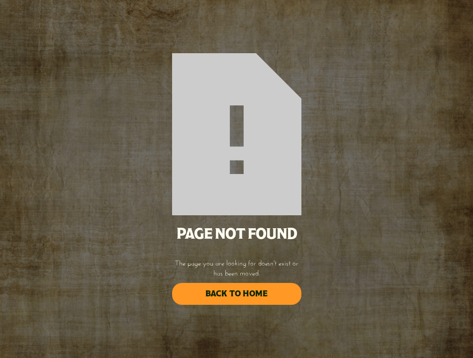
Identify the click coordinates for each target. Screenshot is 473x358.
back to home (236, 293)
